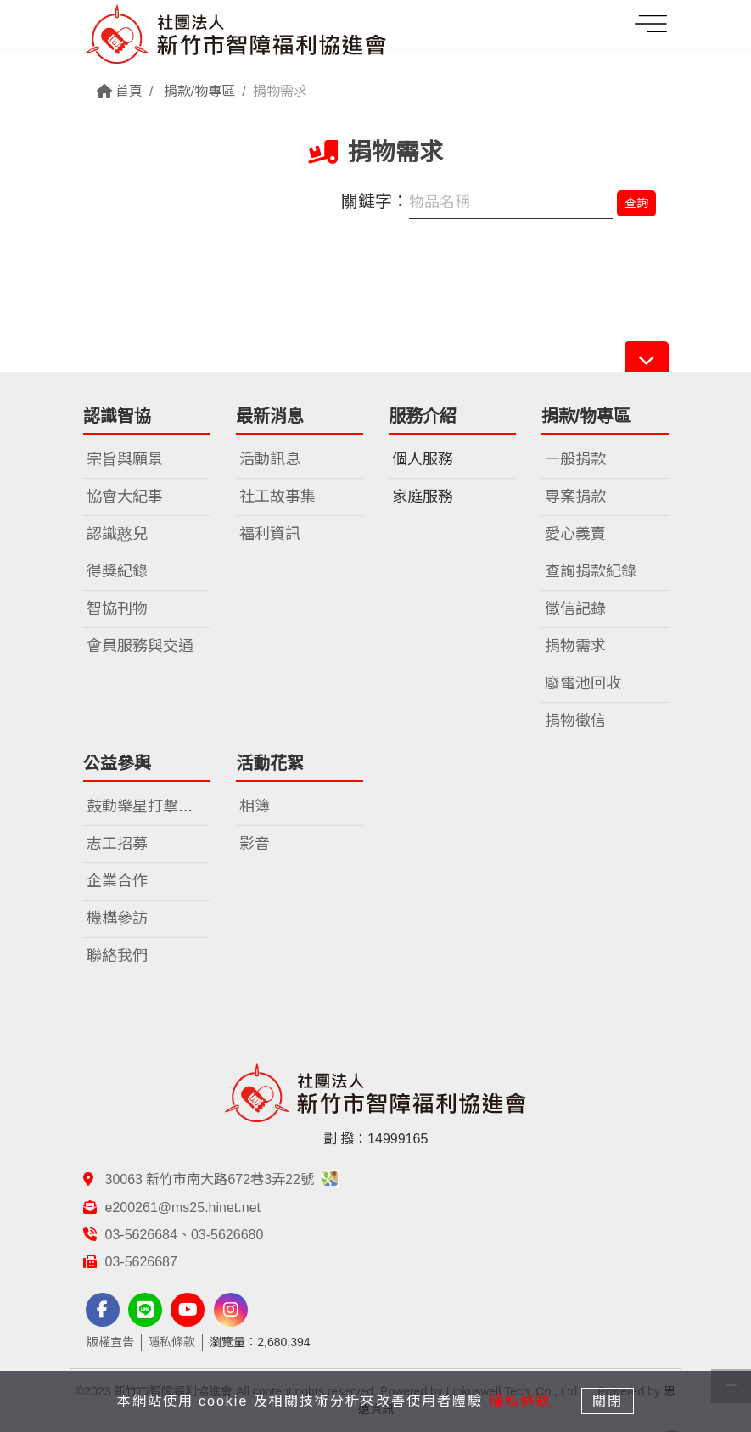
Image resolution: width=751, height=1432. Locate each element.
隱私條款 (171, 1342)
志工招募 (117, 843)
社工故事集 (277, 496)
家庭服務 (422, 496)
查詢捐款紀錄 (590, 571)
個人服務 (422, 459)
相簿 (254, 806)
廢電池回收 (583, 683)
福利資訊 (269, 533)
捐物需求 (575, 645)
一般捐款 (575, 459)
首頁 (120, 91)
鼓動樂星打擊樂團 (148, 806)
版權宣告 (110, 1342)
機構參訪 (117, 918)
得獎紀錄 (117, 571)
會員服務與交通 (140, 645)
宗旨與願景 (125, 459)
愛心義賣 (575, 533)
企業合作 (117, 881)
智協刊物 (117, 608)
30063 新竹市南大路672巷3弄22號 (222, 1179)
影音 (254, 843)
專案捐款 (575, 496)
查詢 (636, 203)
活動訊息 (269, 459)
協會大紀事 (125, 496)
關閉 (608, 1401)
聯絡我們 (117, 955)
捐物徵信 (575, 720)
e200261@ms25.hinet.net (183, 1207)
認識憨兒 (117, 533)
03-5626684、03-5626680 (184, 1234)
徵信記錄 (575, 608)
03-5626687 (141, 1262)
